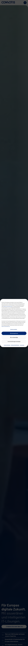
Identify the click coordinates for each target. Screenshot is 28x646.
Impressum (22, 345)
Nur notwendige (14, 337)
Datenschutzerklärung (8, 306)
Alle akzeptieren (14, 333)
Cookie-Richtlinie (7, 345)
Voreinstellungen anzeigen (14, 341)
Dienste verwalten (13, 329)
